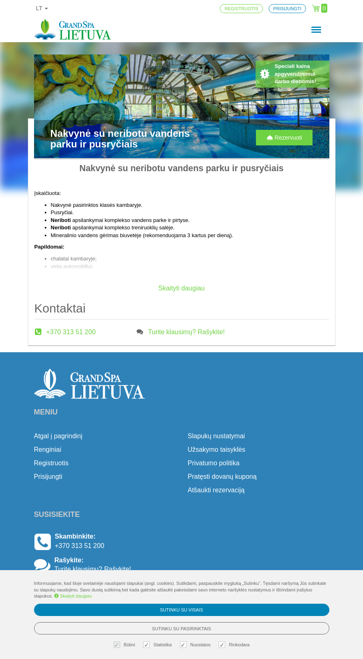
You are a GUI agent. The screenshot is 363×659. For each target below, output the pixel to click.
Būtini (125, 645)
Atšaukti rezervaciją (216, 490)
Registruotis (51, 463)
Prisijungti (48, 476)
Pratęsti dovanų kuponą (222, 476)
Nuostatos (196, 645)
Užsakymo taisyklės (216, 449)
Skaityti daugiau (73, 595)
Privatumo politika (214, 463)
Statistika (158, 645)
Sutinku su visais (181, 609)
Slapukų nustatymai (216, 436)
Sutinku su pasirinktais (181, 628)
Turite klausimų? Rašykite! (186, 331)
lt (42, 8)
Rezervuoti (284, 137)
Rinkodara (235, 645)
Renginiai (48, 449)
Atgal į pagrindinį (58, 436)
